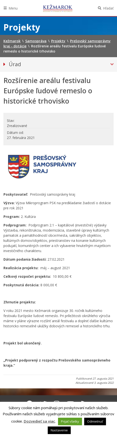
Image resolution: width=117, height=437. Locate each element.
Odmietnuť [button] (95, 421)
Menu (13, 8)
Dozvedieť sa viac (39, 421)
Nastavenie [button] (59, 430)
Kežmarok (57, 8)
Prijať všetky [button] (70, 421)
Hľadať (108, 8)
